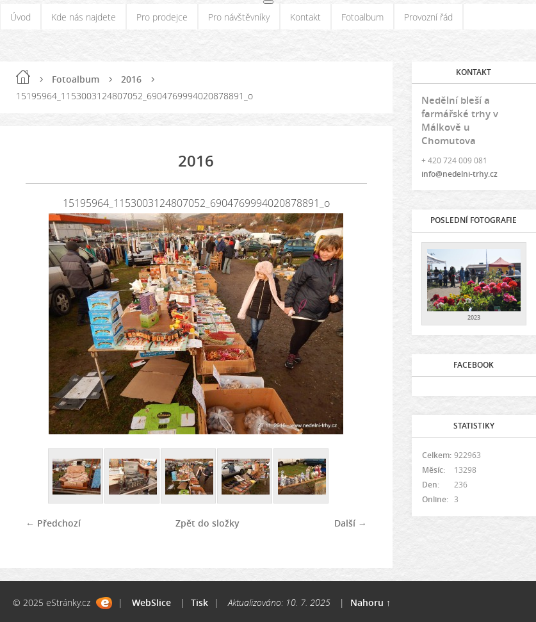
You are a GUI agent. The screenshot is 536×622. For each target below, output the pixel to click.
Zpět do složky (207, 523)
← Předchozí (53, 523)
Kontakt (305, 17)
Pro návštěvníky (239, 17)
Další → (350, 523)
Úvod (20, 17)
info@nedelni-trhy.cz (459, 173)
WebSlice (151, 602)
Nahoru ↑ (370, 602)
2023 (473, 317)
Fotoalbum (362, 17)
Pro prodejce (162, 17)
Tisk (199, 602)
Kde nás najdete (83, 17)
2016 (131, 79)
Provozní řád (428, 17)
